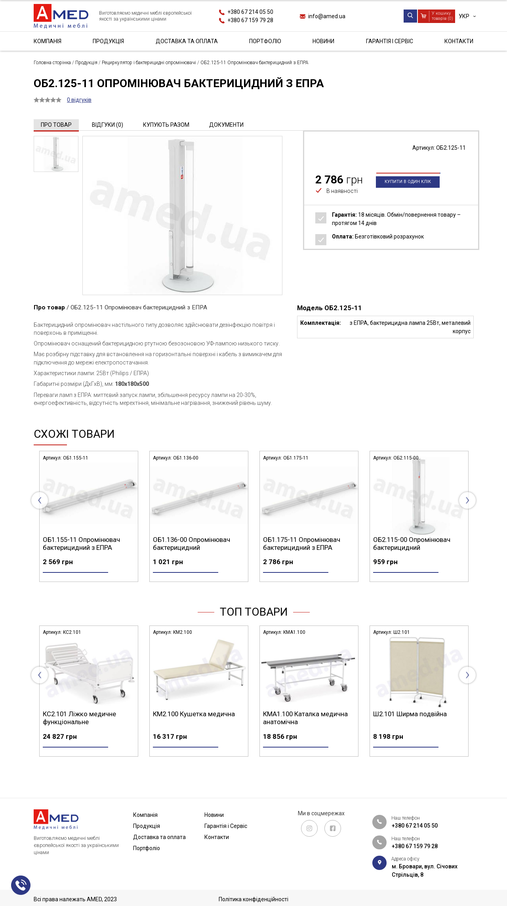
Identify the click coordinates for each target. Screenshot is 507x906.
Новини (323, 41)
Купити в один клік (408, 195)
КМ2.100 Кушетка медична (304, 728)
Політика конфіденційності (253, 899)
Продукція (108, 41)
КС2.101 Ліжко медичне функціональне (189, 732)
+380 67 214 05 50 (250, 12)
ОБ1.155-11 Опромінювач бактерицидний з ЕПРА (191, 543)
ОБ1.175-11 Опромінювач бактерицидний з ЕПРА (411, 543)
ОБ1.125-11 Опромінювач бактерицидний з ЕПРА (81, 543)
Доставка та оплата (187, 41)
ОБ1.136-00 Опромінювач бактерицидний (301, 543)
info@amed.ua (326, 16)
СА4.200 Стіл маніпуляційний (86, 728)
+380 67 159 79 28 (250, 20)
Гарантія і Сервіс (389, 41)
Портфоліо (265, 41)
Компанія (47, 41)
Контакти (458, 41)
